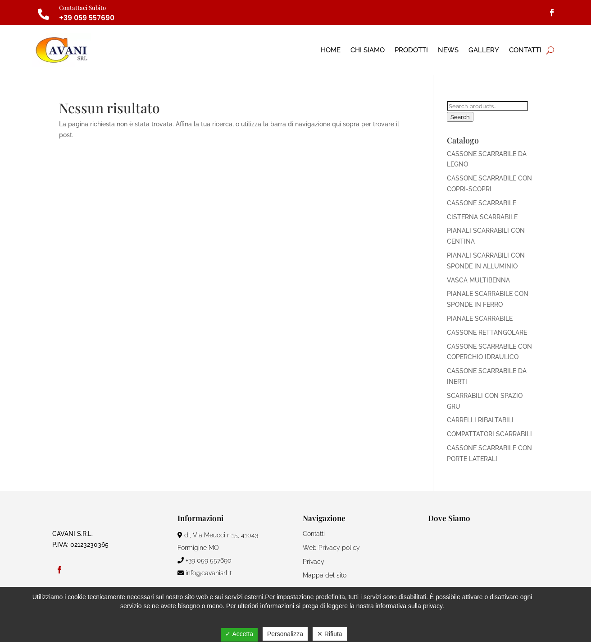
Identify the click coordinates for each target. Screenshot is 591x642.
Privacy (313, 561)
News (448, 50)
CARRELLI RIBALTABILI (480, 420)
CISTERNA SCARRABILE (482, 217)
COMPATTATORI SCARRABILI (489, 434)
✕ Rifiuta (329, 633)
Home (331, 50)
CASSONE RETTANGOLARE (487, 332)
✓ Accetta (239, 633)
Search (460, 116)
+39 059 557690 (86, 18)
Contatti (525, 50)
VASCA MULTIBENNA (478, 280)
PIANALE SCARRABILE (480, 318)
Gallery (483, 50)
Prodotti (411, 50)
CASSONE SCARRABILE (481, 203)
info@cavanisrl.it (204, 573)
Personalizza (285, 633)
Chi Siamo (367, 50)
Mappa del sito (324, 575)
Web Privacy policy (331, 547)
